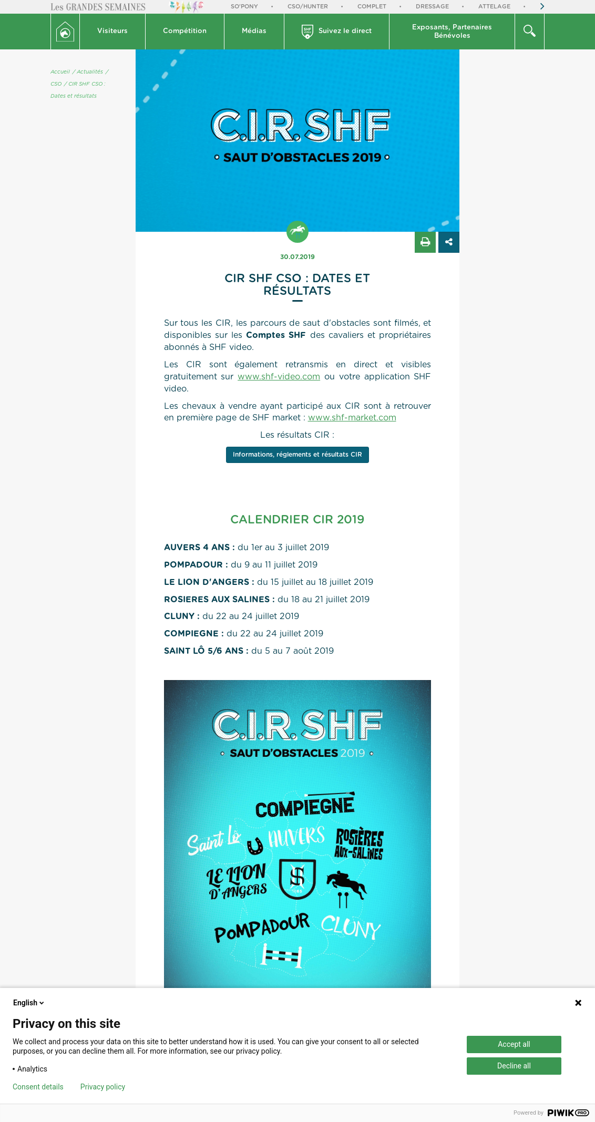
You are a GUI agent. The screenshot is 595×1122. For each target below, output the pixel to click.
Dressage (432, 6)
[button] (113, 31)
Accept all (514, 1044)
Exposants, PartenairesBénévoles (452, 31)
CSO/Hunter (308, 6)
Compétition (185, 31)
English (29, 1003)
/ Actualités (88, 72)
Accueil (60, 72)
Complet (371, 6)
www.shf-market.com (352, 418)
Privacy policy (102, 1087)
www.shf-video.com (279, 377)
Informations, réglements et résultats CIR (297, 454)
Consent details (38, 1087)
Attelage (494, 6)
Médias (254, 31)
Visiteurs (112, 31)
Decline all (514, 1066)
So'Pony (244, 6)
